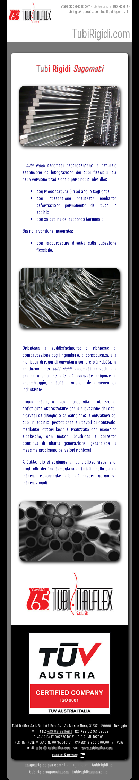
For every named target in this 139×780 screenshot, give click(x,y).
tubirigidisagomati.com (49, 772)
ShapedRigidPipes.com (75, 6)
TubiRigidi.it (120, 6)
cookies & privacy (68, 754)
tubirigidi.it (102, 765)
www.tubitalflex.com (96, 748)
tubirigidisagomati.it (89, 772)
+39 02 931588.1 (59, 731)
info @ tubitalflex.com (53, 748)
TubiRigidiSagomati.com (82, 12)
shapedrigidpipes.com (43, 765)
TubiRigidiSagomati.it (114, 12)
